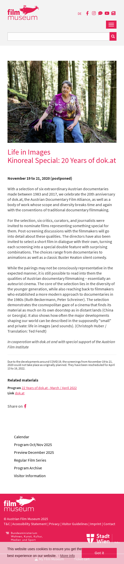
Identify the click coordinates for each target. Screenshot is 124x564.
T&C (7, 524)
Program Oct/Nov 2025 (33, 444)
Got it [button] (99, 553)
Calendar (21, 436)
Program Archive (28, 467)
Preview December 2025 (34, 452)
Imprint (95, 524)
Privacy (54, 524)
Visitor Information (30, 475)
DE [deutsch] (80, 14)
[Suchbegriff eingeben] (59, 36)
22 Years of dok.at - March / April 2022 (49, 388)
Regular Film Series (30, 460)
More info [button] (67, 556)
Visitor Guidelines (75, 524)
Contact (109, 524)
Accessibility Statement (30, 524)
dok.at (19, 393)
